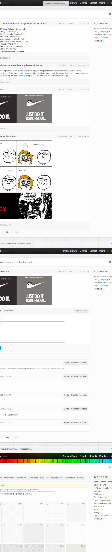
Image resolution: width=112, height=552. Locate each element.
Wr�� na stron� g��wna (56, 3)
